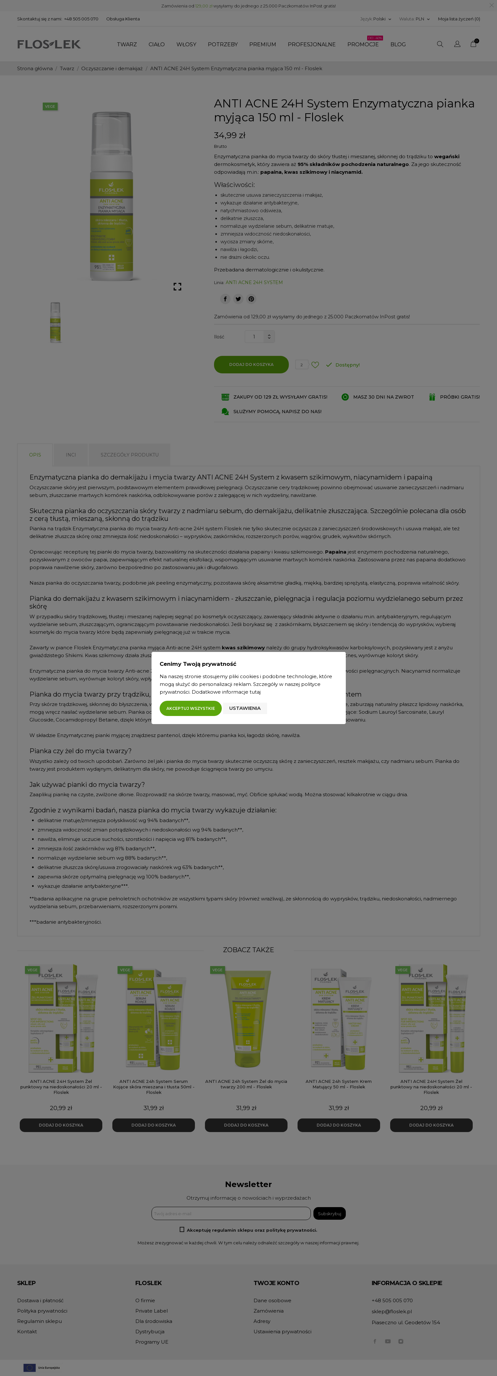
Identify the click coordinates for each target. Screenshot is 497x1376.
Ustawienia (245, 708)
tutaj (255, 692)
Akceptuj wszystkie (190, 708)
